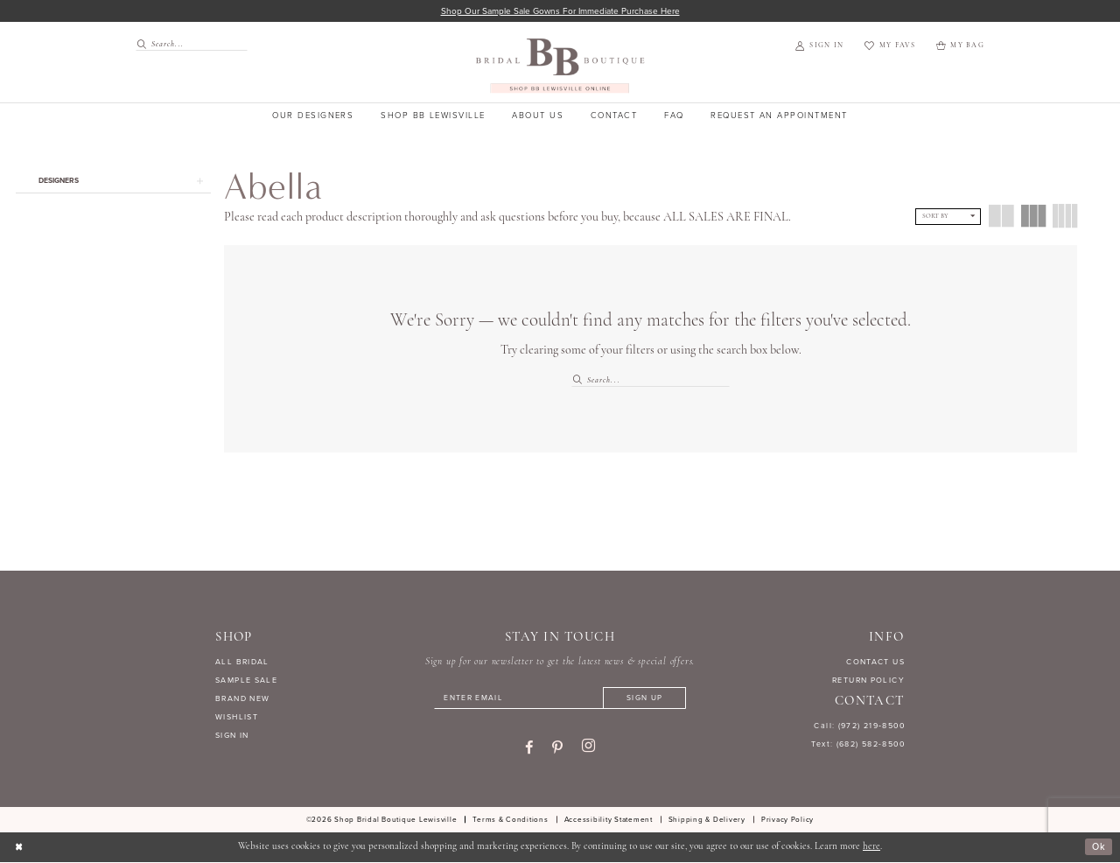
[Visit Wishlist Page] (889, 46)
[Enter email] (560, 699)
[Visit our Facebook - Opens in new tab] (529, 748)
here (871, 847)
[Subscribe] (647, 699)
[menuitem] (186, 44)
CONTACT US (875, 662)
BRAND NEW (242, 699)
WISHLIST (236, 717)
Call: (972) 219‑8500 (859, 726)
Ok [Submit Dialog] (1098, 848)
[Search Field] (192, 44)
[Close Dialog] (19, 848)
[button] (819, 46)
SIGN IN (232, 735)
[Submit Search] (143, 44)
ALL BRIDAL (242, 662)
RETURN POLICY (868, 681)
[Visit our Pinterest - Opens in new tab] (557, 748)
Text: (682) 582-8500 (858, 745)
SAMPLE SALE (246, 681)
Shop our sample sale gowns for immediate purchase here (560, 11)
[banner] (560, 66)
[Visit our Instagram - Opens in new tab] (588, 748)
